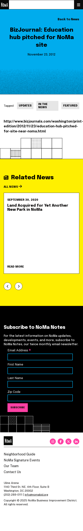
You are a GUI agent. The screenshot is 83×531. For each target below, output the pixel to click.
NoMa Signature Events (22, 460)
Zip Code (13, 392)
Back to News (68, 19)
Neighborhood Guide (19, 454)
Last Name (15, 378)
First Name (15, 364)
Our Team (11, 466)
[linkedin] (76, 441)
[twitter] (68, 441)
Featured (70, 105)
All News (13, 186)
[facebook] (61, 441)
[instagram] (53, 441)
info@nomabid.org (36, 494)
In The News (43, 106)
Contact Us (12, 472)
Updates (25, 105)
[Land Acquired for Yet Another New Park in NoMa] (41, 233)
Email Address (19, 350)
